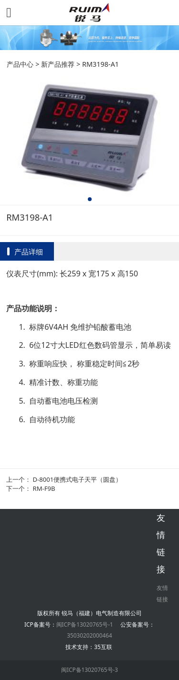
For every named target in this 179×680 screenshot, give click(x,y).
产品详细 (28, 251)
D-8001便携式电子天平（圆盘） (77, 479)
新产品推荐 (57, 64)
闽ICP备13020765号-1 (84, 624)
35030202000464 (89, 635)
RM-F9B (44, 488)
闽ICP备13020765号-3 (89, 669)
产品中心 (20, 64)
